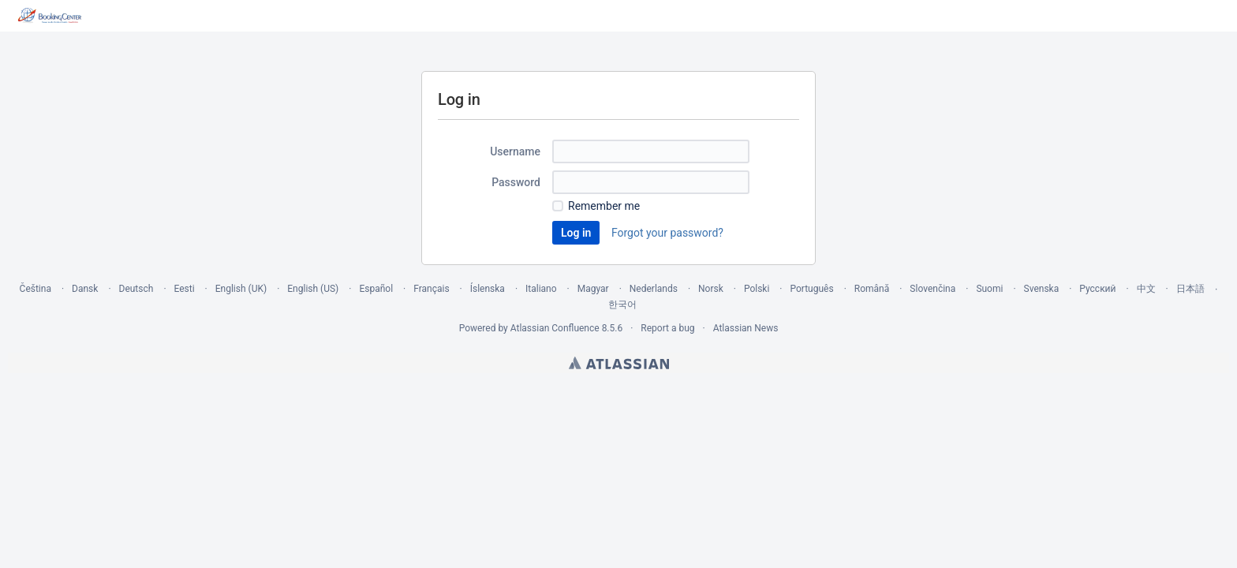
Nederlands (654, 288)
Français (431, 288)
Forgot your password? (667, 232)
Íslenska (487, 288)
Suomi (989, 288)
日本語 (1190, 288)
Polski (756, 288)
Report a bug (667, 328)
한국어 (622, 304)
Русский (1097, 288)
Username (515, 151)
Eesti (184, 288)
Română (871, 288)
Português (812, 288)
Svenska (1041, 288)
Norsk (710, 288)
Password (515, 182)
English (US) (312, 288)
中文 (1146, 288)
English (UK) (241, 288)
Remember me (604, 206)
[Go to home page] (50, 16)
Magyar (593, 288)
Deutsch (136, 288)
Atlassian (619, 363)
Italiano (541, 288)
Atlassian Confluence (555, 328)
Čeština (35, 288)
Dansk (85, 288)
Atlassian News (746, 328)
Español (376, 288)
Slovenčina (932, 288)
